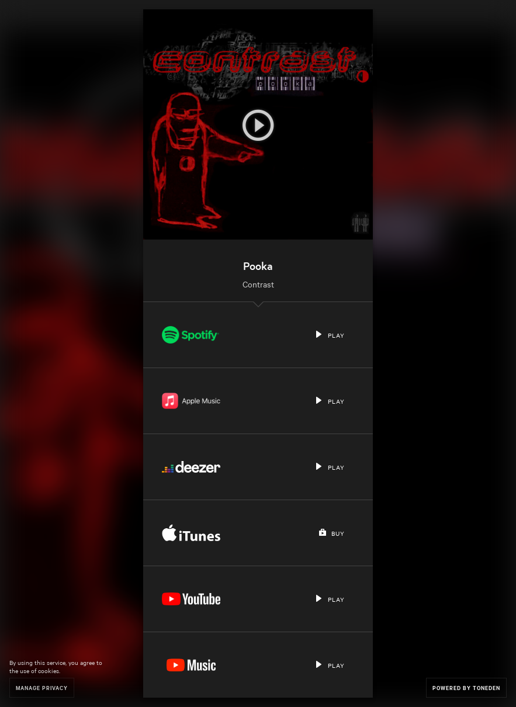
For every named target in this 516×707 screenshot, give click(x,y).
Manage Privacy (42, 687)
